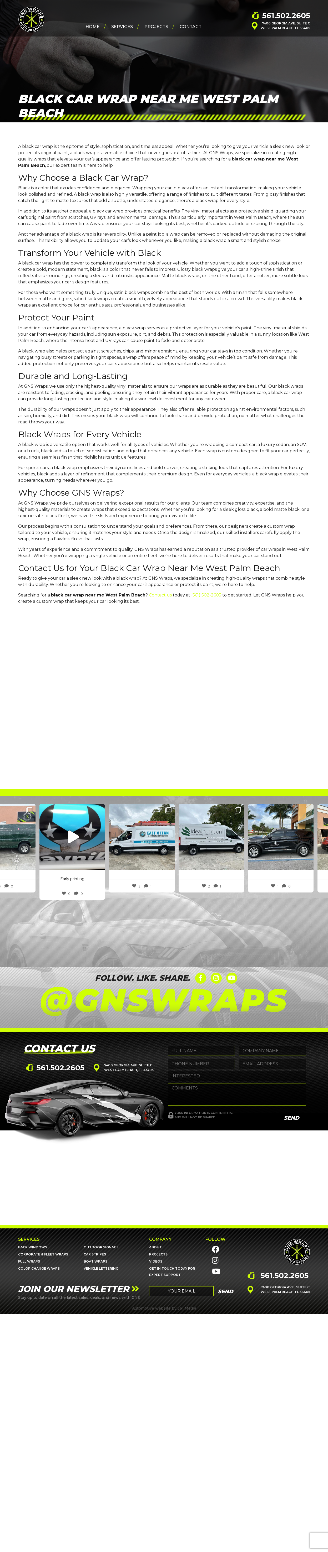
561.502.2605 (286, 15)
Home (92, 26)
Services (122, 26)
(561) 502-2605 (206, 595)
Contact (190, 26)
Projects (156, 26)
